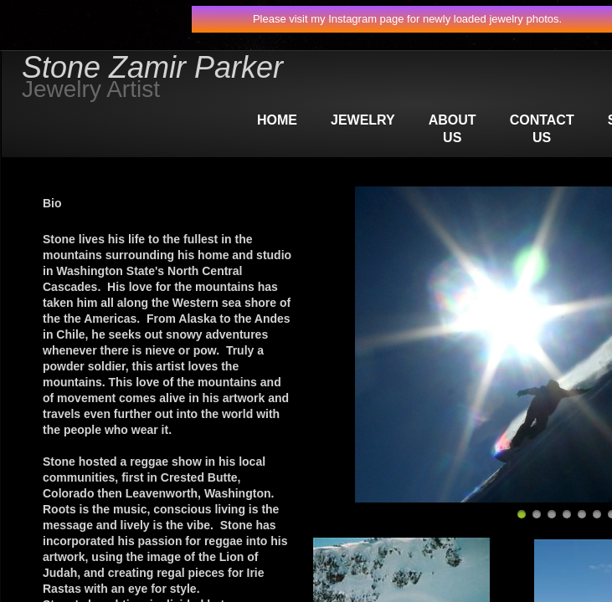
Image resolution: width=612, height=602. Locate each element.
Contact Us (542, 129)
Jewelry (363, 120)
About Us (452, 129)
